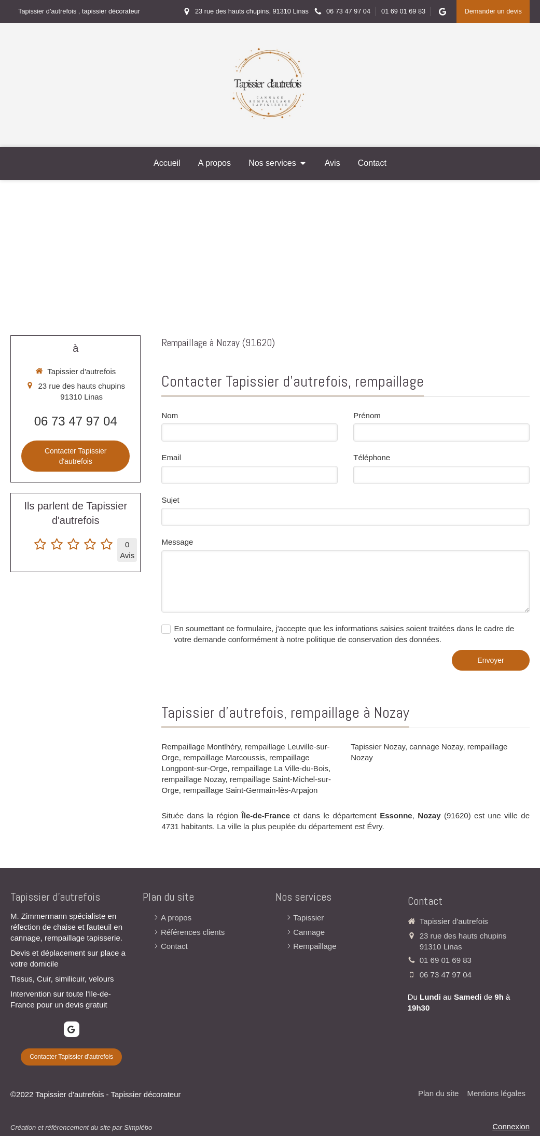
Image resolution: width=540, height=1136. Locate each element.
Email (171, 457)
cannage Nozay (436, 746)
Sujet (170, 499)
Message (177, 541)
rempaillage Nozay (193, 779)
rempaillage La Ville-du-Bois (280, 768)
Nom (169, 415)
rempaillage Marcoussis (224, 757)
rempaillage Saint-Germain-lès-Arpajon (250, 790)
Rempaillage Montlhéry (200, 746)
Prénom (367, 415)
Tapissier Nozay (378, 746)
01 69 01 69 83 (446, 960)
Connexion (511, 1126)
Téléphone (371, 457)
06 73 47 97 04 (75, 421)
